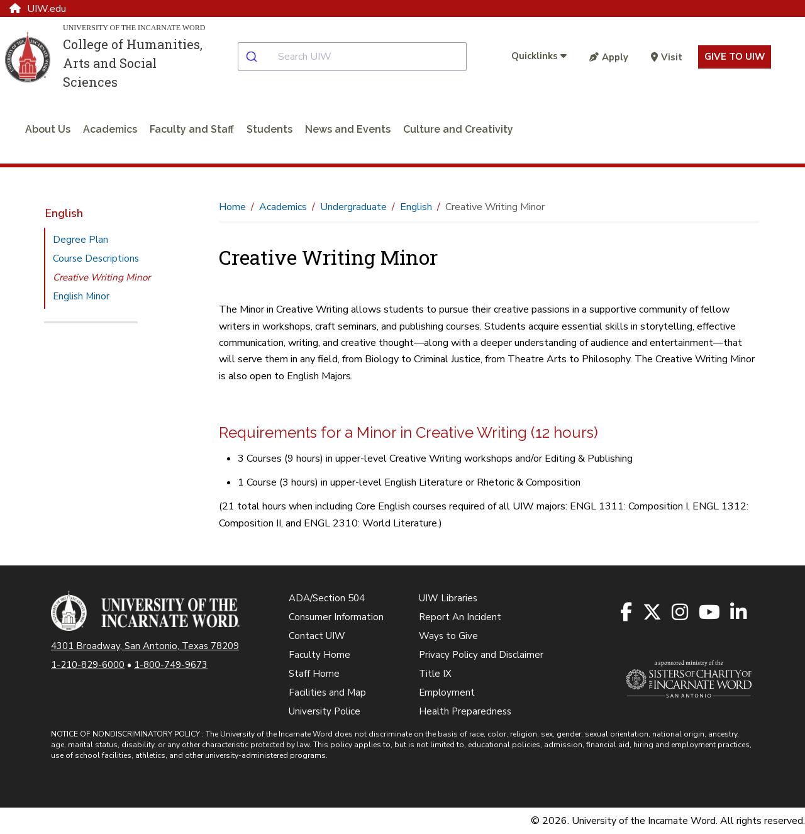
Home (232, 207)
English (64, 213)
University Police (324, 711)
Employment (447, 692)
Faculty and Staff (192, 129)
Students (269, 129)
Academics (110, 129)
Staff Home (314, 673)
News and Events (348, 129)
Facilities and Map (327, 692)
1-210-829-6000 (88, 665)
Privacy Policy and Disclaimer (481, 654)
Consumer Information (336, 617)
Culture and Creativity (458, 129)
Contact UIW (317, 636)
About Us (47, 129)
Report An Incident (460, 617)
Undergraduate (353, 207)
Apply (608, 57)
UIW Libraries (448, 598)
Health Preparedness (465, 711)
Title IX (435, 673)
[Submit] (258, 56)
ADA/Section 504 (327, 598)
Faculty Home (319, 654)
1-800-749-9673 (171, 665)
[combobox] (362, 56)
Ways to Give (448, 636)
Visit (666, 57)
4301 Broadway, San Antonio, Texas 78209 (145, 646)
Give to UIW (734, 56)
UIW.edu (37, 9)
